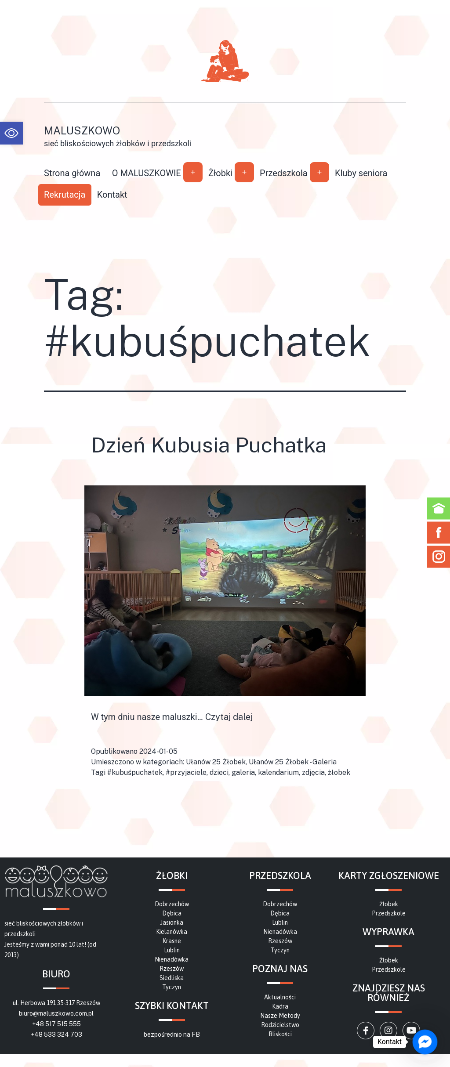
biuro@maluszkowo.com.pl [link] (56, 1013)
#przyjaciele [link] (186, 772)
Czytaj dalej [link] (229, 717)
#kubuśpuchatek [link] (135, 772)
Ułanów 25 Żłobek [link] (216, 762)
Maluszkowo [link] (82, 130)
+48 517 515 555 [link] (56, 1023)
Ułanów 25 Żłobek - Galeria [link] (293, 762)
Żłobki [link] (220, 173)
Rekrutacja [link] (64, 194)
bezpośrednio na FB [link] (172, 1034)
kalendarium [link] (278, 772)
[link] (11, 133)
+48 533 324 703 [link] (56, 1034)
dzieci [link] (219, 772)
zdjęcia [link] (313, 772)
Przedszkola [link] (284, 173)
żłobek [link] (339, 772)
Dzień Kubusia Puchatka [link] (209, 444)
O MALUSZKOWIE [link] (146, 173)
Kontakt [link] (112, 194)
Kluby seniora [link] (361, 173)
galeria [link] (243, 772)
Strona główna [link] (72, 173)
